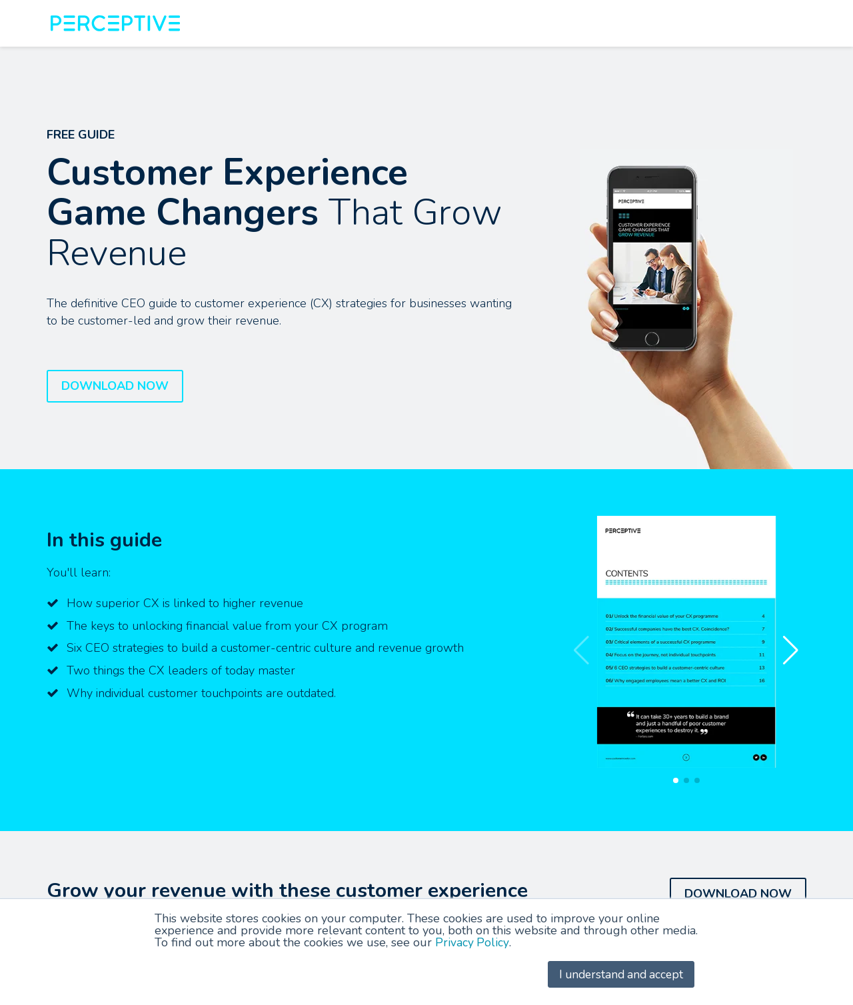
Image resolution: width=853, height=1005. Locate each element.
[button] (791, 650)
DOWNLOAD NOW (115, 386)
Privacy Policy (472, 943)
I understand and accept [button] (618, 974)
